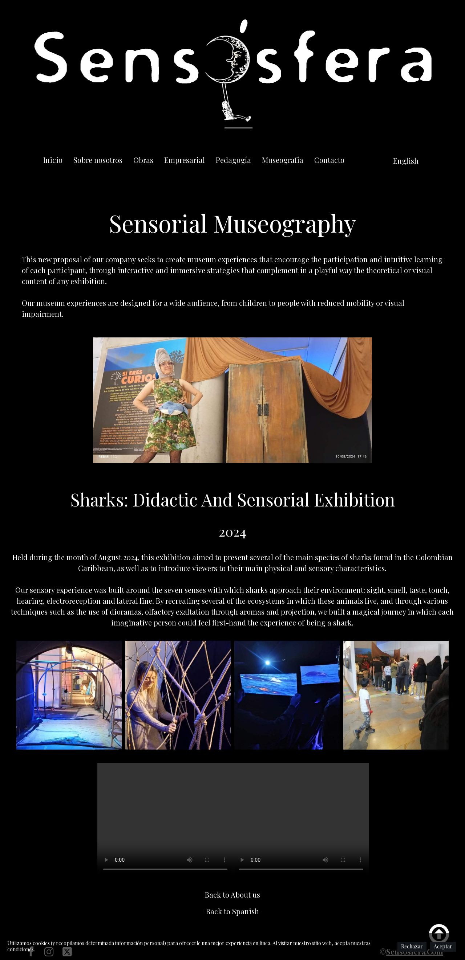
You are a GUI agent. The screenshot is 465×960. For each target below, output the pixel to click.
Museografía (282, 160)
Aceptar (443, 946)
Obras (143, 160)
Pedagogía (233, 160)
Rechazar (412, 946)
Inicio (52, 160)
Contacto (329, 160)
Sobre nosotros (97, 160)
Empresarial (184, 160)
